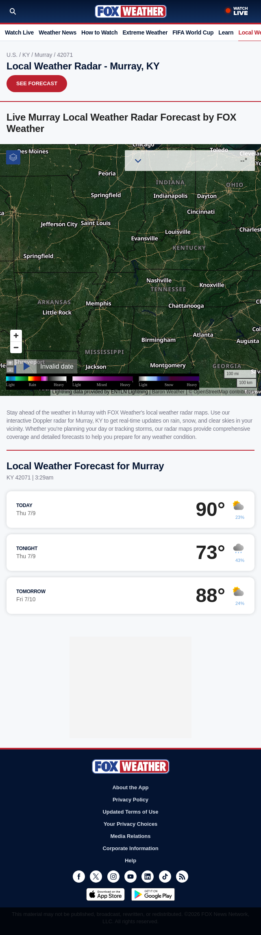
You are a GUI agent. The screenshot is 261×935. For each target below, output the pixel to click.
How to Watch (99, 32)
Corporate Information (130, 848)
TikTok (165, 876)
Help (130, 860)
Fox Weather (131, 11)
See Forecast (36, 83)
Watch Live (19, 32)
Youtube (130, 876)
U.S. (13, 55)
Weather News (57, 32)
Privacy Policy (130, 800)
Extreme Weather (144, 32)
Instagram (113, 876)
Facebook (79, 876)
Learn (225, 32)
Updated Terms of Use (130, 812)
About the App (130, 787)
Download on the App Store (105, 894)
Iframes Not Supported (130, 270)
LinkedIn (147, 876)
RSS (182, 876)
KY (26, 55)
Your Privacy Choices (131, 824)
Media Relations (131, 836)
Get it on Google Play (153, 894)
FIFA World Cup (192, 32)
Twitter (96, 876)
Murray (44, 55)
